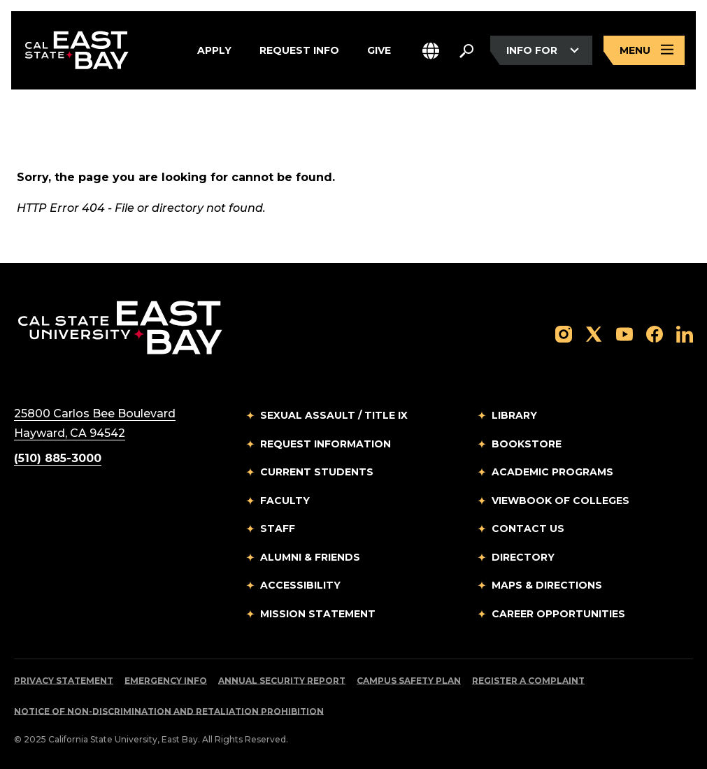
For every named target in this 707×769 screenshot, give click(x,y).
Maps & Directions (547, 585)
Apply (214, 50)
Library (514, 415)
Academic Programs (552, 472)
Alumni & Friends (310, 557)
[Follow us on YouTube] (624, 333)
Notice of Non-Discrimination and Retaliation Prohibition (169, 711)
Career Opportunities (558, 614)
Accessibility (300, 585)
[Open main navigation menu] (644, 51)
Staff (277, 528)
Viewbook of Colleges (560, 500)
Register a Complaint (528, 680)
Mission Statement (318, 614)
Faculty (285, 500)
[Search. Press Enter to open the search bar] (466, 50)
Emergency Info (165, 680)
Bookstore (527, 444)
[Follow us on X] (593, 333)
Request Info (299, 50)
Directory (523, 557)
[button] (431, 50)
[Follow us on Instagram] (563, 333)
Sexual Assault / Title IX (334, 415)
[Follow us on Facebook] (654, 333)
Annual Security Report (281, 680)
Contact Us (528, 528)
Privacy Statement (63, 680)
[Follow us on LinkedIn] (684, 333)
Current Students (316, 472)
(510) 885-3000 (57, 458)
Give (379, 50)
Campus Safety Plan (409, 680)
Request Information (325, 444)
